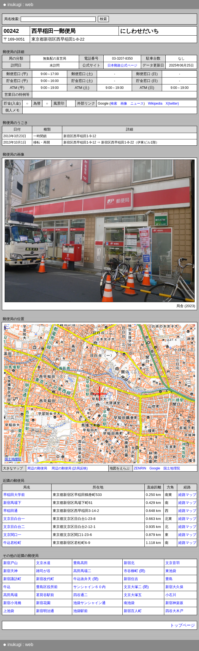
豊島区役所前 (47, 587)
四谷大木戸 (174, 611)
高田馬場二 (82, 571)
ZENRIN (140, 468)
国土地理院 (171, 468)
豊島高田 (80, 563)
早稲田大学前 (14, 495)
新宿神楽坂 (174, 603)
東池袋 (170, 571)
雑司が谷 (43, 571)
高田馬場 (10, 595)
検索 (114, 103)
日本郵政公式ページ (122, 65)
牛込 (6, 587)
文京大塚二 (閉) (136, 587)
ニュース (137, 103)
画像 (123, 103)
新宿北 (129, 563)
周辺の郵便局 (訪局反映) (70, 468)
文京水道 (43, 563)
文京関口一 (12, 535)
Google (154, 468)
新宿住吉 (131, 579)
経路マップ (187, 495)
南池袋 (129, 603)
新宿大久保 (174, 587)
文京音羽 (172, 563)
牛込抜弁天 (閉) (85, 579)
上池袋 (8, 611)
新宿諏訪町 (12, 579)
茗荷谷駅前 (45, 595)
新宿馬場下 (12, 503)
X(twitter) (172, 103)
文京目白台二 (14, 527)
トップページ (182, 625)
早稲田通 (10, 511)
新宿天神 (10, 571)
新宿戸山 (10, 563)
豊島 (169, 579)
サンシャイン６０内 (89, 587)
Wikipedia (155, 103)
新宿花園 (43, 603)
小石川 (170, 595)
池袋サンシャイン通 (89, 603)
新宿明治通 (45, 611)
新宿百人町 (133, 611)
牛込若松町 (12, 543)
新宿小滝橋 (12, 603)
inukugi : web (18, 4)
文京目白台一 (14, 519)
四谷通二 (80, 595)
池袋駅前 (80, 611)
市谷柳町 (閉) (134, 571)
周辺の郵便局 (37, 468)
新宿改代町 (45, 579)
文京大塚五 (133, 595)
